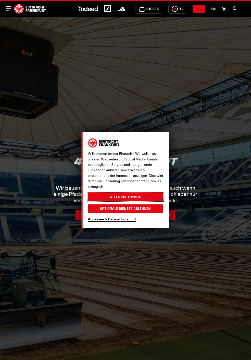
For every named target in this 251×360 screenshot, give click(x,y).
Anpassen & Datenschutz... (109, 219)
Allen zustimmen (125, 197)
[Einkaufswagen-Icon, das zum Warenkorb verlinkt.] (224, 9)
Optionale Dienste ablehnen (125, 209)
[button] (235, 8)
